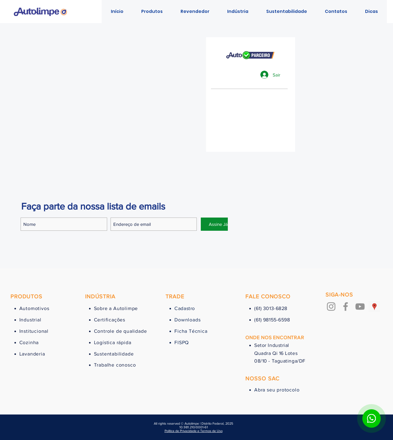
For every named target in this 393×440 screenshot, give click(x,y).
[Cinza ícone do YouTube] (360, 306)
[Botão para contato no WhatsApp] (371, 418)
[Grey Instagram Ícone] (331, 306)
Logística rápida (112, 342)
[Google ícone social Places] (374, 306)
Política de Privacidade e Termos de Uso (194, 431)
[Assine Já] (218, 224)
